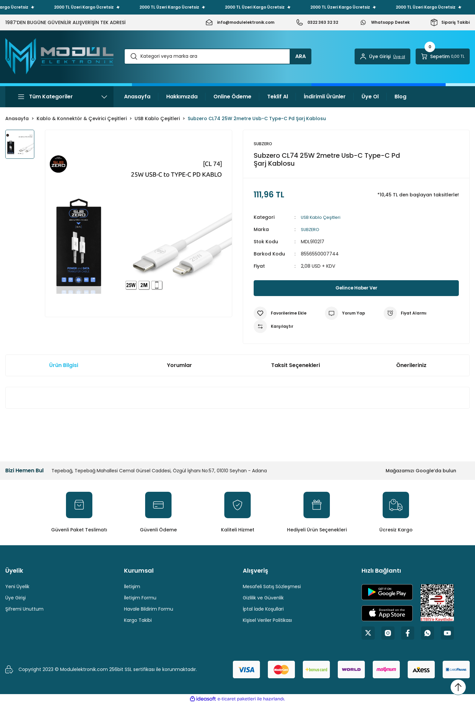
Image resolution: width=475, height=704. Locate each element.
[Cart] (443, 56)
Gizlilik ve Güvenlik (263, 598)
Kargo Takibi (138, 620)
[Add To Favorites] (280, 313)
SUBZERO (311, 229)
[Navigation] (59, 96)
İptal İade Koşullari (263, 609)
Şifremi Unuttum (24, 609)
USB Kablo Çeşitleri (322, 217)
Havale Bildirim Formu (148, 609)
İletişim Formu (140, 598)
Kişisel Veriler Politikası (267, 620)
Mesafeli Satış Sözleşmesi (272, 587)
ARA (300, 56)
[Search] (217, 56)
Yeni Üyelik (17, 587)
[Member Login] (382, 56)
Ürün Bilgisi (63, 365)
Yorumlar (179, 365)
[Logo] (59, 56)
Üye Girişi (15, 598)
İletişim (132, 587)
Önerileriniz (411, 365)
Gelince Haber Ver (356, 288)
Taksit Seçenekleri (295, 365)
